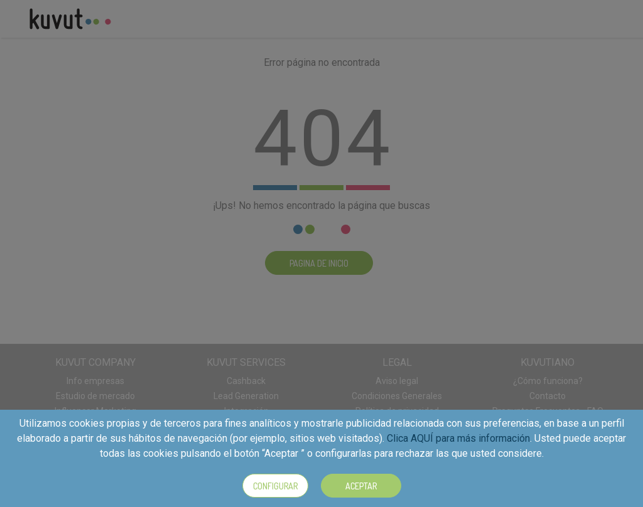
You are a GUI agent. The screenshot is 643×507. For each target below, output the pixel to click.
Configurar (275, 486)
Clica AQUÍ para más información (458, 438)
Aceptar (361, 486)
